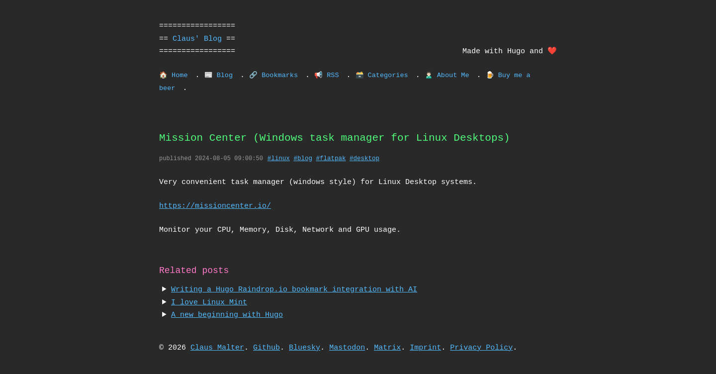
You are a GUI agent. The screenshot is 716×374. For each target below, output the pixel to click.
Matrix (387, 348)
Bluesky (304, 348)
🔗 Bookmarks (273, 75)
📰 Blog (218, 75)
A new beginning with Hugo (227, 315)
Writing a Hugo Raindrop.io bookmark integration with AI (294, 289)
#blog (302, 159)
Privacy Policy (481, 348)
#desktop (364, 159)
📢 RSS (326, 75)
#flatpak (331, 159)
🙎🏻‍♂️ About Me (447, 75)
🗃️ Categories (381, 75)
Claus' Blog (197, 39)
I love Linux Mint (209, 302)
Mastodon (347, 348)
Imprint (425, 348)
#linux (279, 159)
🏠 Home (173, 75)
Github (266, 348)
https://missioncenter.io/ (215, 206)
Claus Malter (217, 348)
